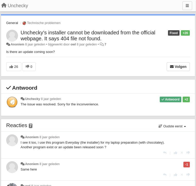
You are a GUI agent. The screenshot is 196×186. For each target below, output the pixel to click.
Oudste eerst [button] (172, 126)
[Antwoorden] (164, 153)
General (12, 23)
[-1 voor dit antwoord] (188, 153)
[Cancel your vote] (182, 153)
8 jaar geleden (51, 99)
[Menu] (187, 5)
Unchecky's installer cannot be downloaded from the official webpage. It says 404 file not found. (88, 35)
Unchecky (32, 99)
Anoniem (17, 44)
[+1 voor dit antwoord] (175, 153)
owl (73, 44)
